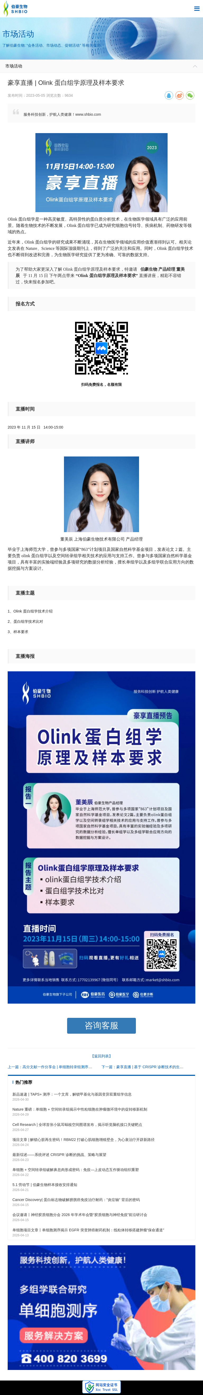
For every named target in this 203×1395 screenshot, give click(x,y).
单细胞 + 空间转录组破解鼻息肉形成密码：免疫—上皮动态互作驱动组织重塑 (75, 1170)
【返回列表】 (101, 1056)
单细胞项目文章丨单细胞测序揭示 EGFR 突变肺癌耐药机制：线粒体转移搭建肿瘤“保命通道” (88, 1230)
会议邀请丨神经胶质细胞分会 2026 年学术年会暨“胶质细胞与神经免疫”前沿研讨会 (79, 1215)
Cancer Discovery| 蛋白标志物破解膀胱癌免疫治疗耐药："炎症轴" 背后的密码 (76, 1200)
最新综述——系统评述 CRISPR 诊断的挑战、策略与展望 (59, 1155)
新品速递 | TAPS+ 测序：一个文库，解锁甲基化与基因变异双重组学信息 (72, 1094)
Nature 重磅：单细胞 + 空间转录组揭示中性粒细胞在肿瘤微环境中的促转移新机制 (79, 1109)
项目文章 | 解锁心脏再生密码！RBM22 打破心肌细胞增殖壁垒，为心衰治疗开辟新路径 (83, 1140)
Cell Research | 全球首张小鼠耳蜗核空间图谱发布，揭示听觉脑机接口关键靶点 (77, 1124)
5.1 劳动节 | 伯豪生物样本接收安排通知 (44, 1185)
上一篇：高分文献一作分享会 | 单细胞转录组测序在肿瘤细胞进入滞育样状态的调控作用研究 (83, 1067)
